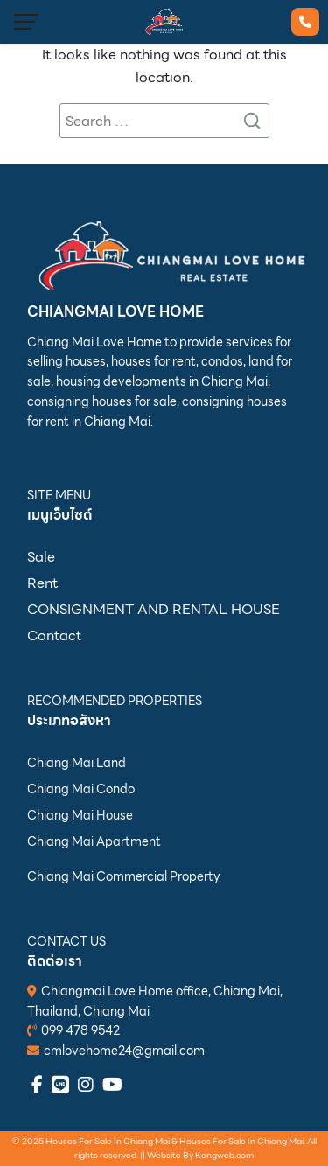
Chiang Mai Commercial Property (123, 876)
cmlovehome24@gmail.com (124, 1050)
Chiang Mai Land (76, 762)
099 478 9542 (80, 1030)
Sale (41, 557)
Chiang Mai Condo (81, 789)
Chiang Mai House (80, 815)
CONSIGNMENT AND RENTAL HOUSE (153, 609)
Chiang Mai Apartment (94, 841)
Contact (54, 635)
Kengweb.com (224, 1155)
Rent (42, 583)
